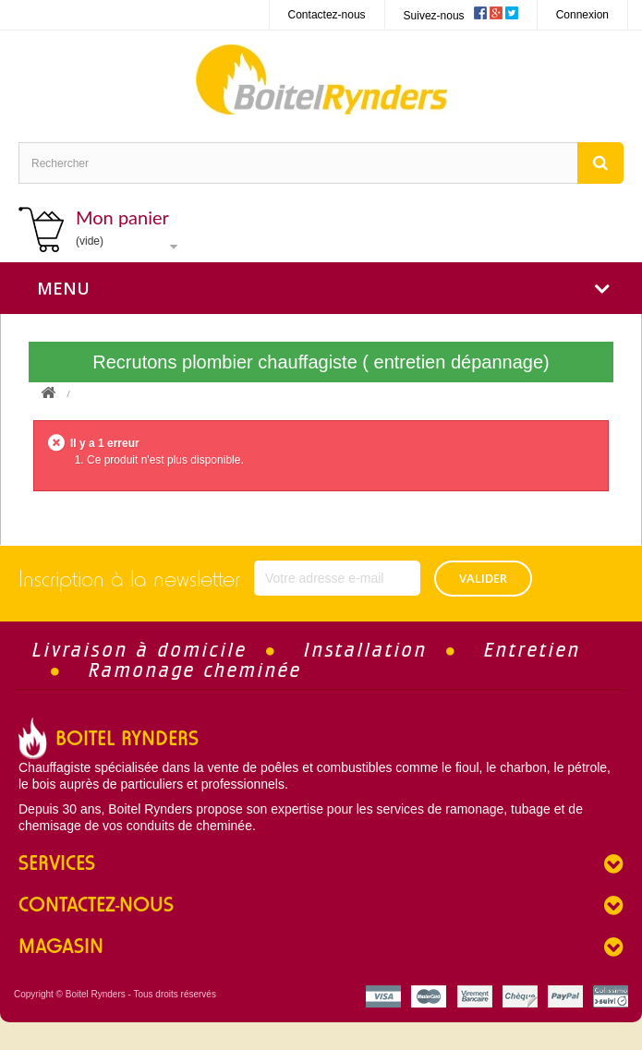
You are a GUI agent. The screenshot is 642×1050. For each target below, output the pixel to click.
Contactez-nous (327, 14)
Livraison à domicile (140, 649)
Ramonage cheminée (195, 670)
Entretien (532, 649)
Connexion (582, 14)
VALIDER (483, 578)
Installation (366, 649)
